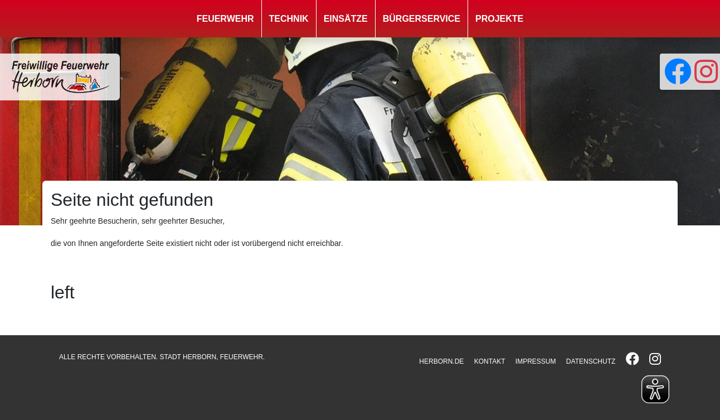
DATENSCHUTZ (590, 361)
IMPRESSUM (535, 361)
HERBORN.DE (441, 361)
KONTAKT (489, 361)
